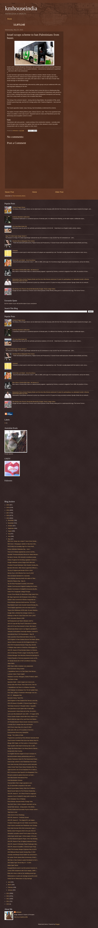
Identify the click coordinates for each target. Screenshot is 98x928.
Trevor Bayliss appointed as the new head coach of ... (22, 607)
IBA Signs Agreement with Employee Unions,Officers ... (23, 597)
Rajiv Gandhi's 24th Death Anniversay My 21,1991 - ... (22, 746)
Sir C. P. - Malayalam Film (15, 695)
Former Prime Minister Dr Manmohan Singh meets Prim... (23, 594)
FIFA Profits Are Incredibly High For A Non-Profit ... (21, 546)
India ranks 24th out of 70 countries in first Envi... (21, 730)
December (11, 520)
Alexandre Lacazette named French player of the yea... (23, 833)
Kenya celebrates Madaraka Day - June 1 (19, 549)
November (11, 523)
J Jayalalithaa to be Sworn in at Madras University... (22, 687)
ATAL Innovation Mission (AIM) (16, 618)
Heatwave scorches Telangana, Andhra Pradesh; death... (23, 676)
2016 (7, 515)
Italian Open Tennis (13, 865)
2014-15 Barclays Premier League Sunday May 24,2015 (23, 653)
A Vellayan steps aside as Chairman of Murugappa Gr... (23, 647)
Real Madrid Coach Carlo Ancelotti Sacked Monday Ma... (23, 605)
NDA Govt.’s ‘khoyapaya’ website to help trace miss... (22, 544)
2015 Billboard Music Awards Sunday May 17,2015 (21, 852)
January (10, 890)
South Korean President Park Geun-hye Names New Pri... (23, 740)
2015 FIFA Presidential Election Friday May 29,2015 (22, 645)
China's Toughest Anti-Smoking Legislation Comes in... (22, 560)
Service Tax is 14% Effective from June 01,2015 (21, 573)
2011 (7, 901)
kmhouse (18, 912)
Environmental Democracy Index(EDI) (18, 732)
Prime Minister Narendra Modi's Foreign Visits (20, 801)
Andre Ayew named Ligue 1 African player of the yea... (22, 836)
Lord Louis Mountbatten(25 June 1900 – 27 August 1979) (23, 714)
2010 (7, 904)
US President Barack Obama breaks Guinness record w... (23, 722)
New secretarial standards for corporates (19, 575)
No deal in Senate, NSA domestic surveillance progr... (22, 557)
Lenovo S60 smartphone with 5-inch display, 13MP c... (22, 870)
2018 (7, 510)
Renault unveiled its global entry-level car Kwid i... (21, 775)
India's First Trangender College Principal (19, 591)
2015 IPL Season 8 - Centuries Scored (18, 817)
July (9, 533)
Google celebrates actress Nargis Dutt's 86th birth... (22, 562)
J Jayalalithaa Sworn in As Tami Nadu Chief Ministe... (22, 671)
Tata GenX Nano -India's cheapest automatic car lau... (22, 804)
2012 (7, 898)
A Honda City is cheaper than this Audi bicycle (20, 724)
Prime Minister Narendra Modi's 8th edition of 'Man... (22, 578)
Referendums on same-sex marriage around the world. (22, 876)
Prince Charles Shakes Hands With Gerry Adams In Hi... (23, 716)
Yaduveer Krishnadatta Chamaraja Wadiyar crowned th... (23, 631)
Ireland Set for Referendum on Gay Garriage (20, 878)
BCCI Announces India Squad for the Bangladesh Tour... (23, 772)
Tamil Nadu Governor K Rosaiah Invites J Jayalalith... (22, 706)
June (9, 536)
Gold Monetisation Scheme (15, 780)
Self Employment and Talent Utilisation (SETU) (20, 621)
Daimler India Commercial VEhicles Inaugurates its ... (22, 599)
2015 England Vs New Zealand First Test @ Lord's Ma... (23, 700)
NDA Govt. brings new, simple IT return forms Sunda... (22, 541)
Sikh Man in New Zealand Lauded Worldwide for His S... (23, 860)
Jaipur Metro (11, 663)
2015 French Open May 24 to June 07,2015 (19, 727)
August (10, 531)
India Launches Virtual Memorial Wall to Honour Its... (22, 637)
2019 (7, 507)
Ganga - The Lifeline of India (15, 735)
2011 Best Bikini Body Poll (19, 226)
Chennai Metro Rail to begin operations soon (20, 783)
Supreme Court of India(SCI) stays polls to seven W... (22, 796)
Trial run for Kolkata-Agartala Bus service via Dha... (22, 552)
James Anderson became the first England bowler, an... (23, 642)
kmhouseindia (21, 8)
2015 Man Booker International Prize (18, 777)
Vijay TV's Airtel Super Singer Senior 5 (15, 236)
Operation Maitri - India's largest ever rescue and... (21, 682)
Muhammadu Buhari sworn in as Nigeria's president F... (23, 629)
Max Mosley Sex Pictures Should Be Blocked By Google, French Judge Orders (33, 289)
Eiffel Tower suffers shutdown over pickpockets (20, 666)
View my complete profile (21, 917)
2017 (7, 513)
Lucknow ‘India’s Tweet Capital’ (16, 674)
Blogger (57, 924)
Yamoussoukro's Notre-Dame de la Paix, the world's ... (22, 711)
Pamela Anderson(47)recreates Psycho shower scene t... (23, 809)
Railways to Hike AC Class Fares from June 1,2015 (22, 615)
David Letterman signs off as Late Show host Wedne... (22, 719)
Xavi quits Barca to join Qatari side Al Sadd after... (21, 708)
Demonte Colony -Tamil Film (15, 698)
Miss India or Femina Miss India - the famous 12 (25, 269)
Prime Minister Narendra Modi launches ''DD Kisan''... (22, 602)
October (10, 525)
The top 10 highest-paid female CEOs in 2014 (20, 570)
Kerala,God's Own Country (15, 751)
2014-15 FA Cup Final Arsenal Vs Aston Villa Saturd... (22, 626)
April (9, 882)
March (10, 884)
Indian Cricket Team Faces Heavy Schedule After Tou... (23, 767)
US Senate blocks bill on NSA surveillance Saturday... (22, 661)
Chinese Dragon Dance (18, 207)
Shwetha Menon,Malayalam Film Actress (23, 241)
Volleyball (15, 250)
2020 (7, 505)
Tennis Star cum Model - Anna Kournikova (23, 260)
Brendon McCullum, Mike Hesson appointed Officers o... (23, 568)
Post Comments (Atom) (19, 196)
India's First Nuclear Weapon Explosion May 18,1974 (22, 849)
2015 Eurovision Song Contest (16, 668)
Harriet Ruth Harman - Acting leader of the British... (21, 807)
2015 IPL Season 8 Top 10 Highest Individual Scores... (22, 841)
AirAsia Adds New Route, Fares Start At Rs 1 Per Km (22, 684)
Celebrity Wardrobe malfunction (21, 217)
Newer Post (9, 192)
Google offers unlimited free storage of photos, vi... (21, 613)
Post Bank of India (13, 679)
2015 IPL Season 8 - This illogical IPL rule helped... (21, 820)
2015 (7, 518)
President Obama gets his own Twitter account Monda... (23, 823)
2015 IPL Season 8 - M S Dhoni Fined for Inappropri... (22, 793)
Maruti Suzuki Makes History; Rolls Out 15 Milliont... (22, 788)
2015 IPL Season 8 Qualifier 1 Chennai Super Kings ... (22, 846)
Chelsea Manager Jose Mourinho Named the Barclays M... (24, 655)
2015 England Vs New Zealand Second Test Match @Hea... (24, 639)
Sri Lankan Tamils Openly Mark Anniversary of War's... (22, 857)
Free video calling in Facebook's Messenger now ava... (23, 692)
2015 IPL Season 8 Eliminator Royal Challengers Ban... (23, 844)
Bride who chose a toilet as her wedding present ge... (22, 873)
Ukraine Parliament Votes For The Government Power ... (23, 759)
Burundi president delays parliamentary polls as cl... (22, 756)
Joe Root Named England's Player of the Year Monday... (23, 838)
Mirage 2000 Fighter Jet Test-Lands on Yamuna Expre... (23, 743)
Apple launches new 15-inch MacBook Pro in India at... (22, 769)
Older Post (59, 192)
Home (9, 19)
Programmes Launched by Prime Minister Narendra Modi (23, 738)
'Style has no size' (12, 812)
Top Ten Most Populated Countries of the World (20, 583)
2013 (7, 896)
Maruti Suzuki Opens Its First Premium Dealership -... (22, 791)
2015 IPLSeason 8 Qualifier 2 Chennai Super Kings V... (23, 703)
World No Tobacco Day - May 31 (16, 581)
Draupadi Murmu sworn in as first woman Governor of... (23, 868)
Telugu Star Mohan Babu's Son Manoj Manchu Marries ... (23, 748)
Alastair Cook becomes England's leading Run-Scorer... (23, 586)
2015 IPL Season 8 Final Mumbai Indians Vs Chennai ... (23, 650)
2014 (7, 893)
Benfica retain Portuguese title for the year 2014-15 (21, 831)
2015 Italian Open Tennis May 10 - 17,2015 (19, 862)
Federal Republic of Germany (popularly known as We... (23, 658)
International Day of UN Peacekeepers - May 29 (21, 634)
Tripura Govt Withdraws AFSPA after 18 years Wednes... (23, 610)
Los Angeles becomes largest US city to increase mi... (22, 753)
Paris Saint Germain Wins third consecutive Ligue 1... (22, 828)
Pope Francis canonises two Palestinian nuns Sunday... (23, 825)
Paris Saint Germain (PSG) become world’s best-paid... (23, 764)
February (10, 887)
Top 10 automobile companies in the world (19, 785)
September (11, 528)
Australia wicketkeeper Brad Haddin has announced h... (23, 854)
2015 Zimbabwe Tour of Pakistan (16, 799)
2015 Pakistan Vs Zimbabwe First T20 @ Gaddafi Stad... (23, 690)
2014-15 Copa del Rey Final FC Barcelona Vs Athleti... (22, 623)
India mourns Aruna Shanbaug (16, 815)
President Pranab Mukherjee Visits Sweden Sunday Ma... (23, 565)
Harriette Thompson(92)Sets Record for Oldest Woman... (23, 554)
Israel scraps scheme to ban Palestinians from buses (22, 761)
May (9, 539)
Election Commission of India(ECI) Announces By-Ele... (23, 589)
